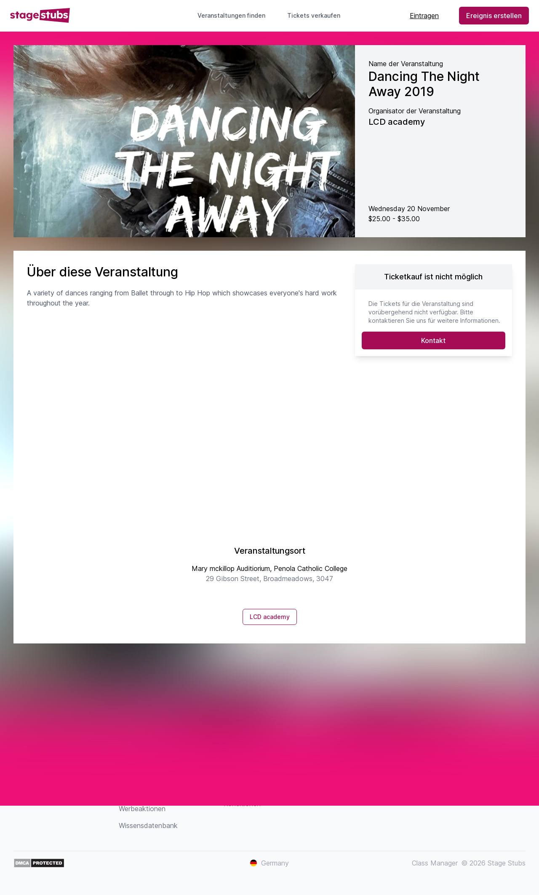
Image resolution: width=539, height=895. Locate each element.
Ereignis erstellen (494, 15)
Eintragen (424, 15)
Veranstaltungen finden (231, 15)
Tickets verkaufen (317, 15)
